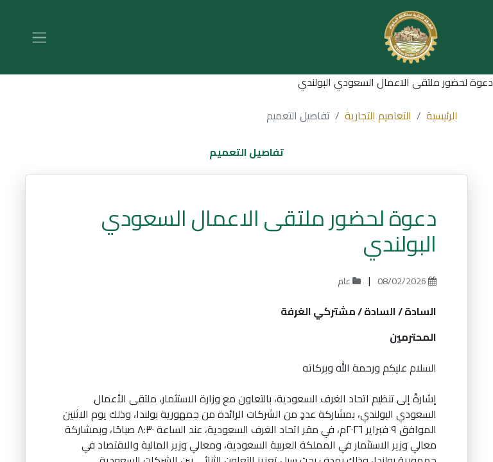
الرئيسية (442, 115)
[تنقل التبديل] (39, 37)
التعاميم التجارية (378, 115)
